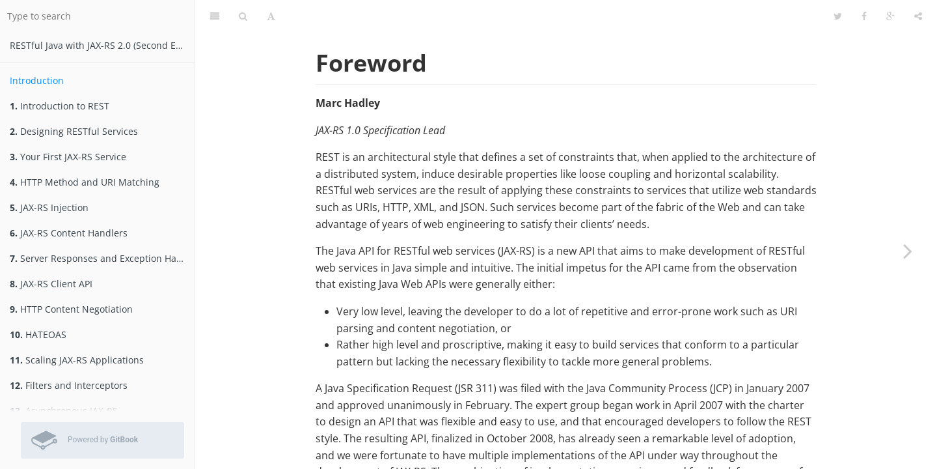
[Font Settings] (271, 16)
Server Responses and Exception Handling (102, 258)
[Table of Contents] (214, 16)
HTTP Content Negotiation (71, 309)
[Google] (890, 16)
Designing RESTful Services (74, 131)
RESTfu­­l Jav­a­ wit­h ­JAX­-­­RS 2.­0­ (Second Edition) (102, 45)
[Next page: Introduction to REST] (907, 251)
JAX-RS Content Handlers (69, 233)
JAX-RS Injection (49, 207)
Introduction (37, 80)
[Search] (243, 16)
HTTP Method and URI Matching (84, 182)
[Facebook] (864, 16)
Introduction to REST (59, 106)
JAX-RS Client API (51, 283)
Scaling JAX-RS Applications (77, 360)
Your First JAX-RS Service (68, 156)
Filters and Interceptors (69, 385)
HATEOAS (38, 334)
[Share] (918, 16)
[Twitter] (838, 16)
